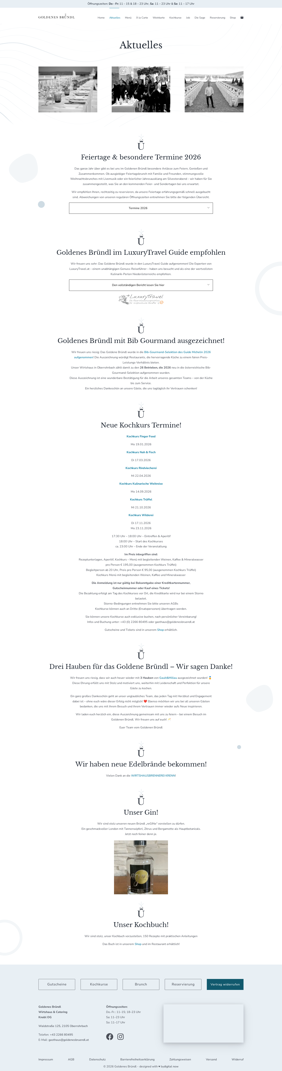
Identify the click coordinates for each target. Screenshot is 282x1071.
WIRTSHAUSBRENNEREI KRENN (153, 776)
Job (188, 17)
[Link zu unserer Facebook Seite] (109, 1036)
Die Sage (200, 17)
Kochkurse (175, 17)
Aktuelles (114, 17)
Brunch (141, 984)
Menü (128, 17)
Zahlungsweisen (180, 1059)
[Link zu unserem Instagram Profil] (120, 1036)
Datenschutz (97, 1059)
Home (101, 17)
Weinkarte (159, 17)
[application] (203, 1023)
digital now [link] (171, 1066)
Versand (211, 1059)
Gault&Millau (168, 678)
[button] (141, 208)
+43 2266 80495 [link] (61, 1035)
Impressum (45, 1059)
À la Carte (142, 17)
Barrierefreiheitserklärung (137, 1059)
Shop (233, 17)
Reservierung (217, 17)
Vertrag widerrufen (225, 984)
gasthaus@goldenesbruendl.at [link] (69, 1040)
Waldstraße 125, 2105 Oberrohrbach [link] (63, 1026)
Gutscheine (57, 984)
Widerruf (238, 1059)
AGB (71, 1059)
